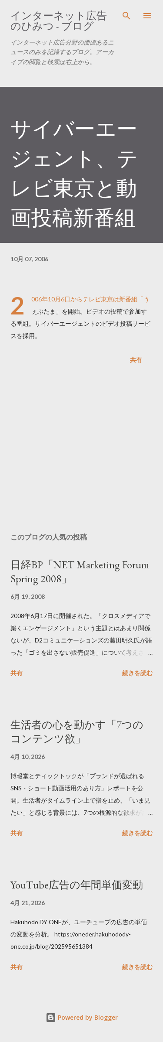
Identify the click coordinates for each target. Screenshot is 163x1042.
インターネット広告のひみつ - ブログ (58, 21)
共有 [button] (136, 359)
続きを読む (137, 672)
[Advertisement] (81, 450)
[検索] (126, 15)
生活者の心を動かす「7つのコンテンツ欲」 (76, 731)
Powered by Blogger (82, 1017)
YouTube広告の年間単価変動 (76, 885)
